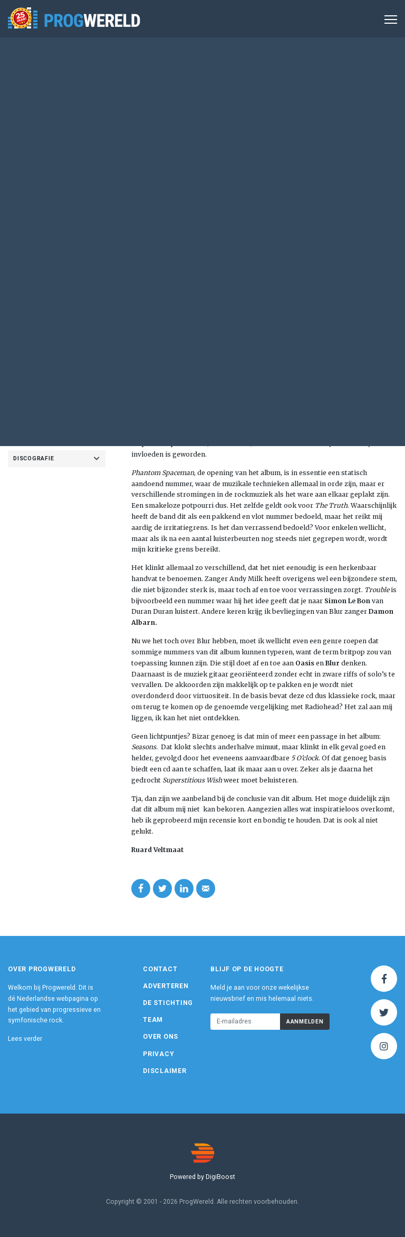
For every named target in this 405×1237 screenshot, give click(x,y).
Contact (160, 969)
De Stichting (168, 1003)
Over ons (160, 1036)
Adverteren (166, 986)
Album (265, 107)
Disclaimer (165, 1071)
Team (153, 1019)
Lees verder (25, 1038)
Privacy (158, 1054)
